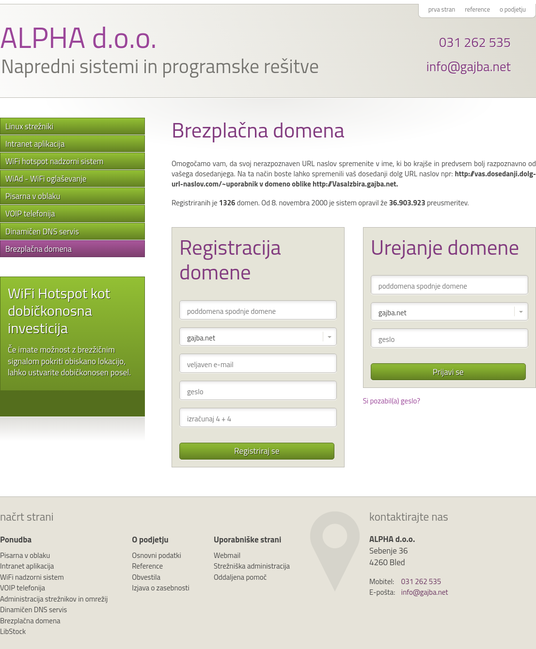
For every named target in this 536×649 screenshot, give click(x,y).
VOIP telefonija (30, 213)
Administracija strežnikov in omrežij (54, 598)
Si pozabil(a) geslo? (391, 400)
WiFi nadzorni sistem (32, 577)
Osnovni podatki (156, 555)
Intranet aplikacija (34, 144)
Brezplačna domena (38, 249)
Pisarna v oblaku (33, 196)
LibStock (13, 631)
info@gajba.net (468, 66)
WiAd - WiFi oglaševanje (45, 178)
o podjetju (513, 9)
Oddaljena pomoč (240, 577)
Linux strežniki (29, 126)
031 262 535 (475, 42)
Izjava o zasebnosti (160, 587)
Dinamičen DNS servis (42, 231)
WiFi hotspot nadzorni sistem (54, 161)
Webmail (227, 555)
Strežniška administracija (252, 566)
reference (477, 9)
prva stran (441, 9)
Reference (147, 566)
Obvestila (146, 577)
